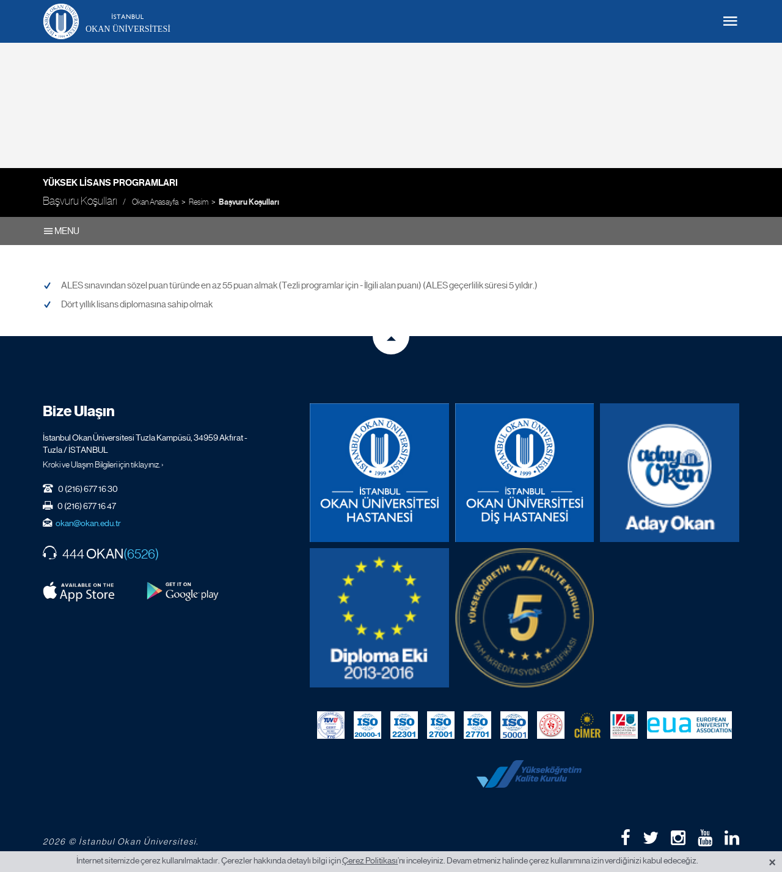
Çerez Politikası (370, 860)
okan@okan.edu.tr (88, 523)
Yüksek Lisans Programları (110, 182)
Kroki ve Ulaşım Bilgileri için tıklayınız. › (103, 464)
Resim (198, 202)
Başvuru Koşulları (249, 202)
